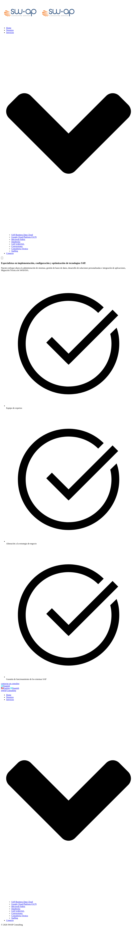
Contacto (10, 253)
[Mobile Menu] (2, 258)
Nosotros (10, 30)
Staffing (14, 251)
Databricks (15, 242)
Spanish (5, 686)
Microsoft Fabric (18, 239)
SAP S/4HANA (17, 244)
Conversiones (17, 246)
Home (8, 28)
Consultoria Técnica (19, 249)
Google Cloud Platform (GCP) (24, 237)
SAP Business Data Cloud (22, 235)
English (5, 688)
